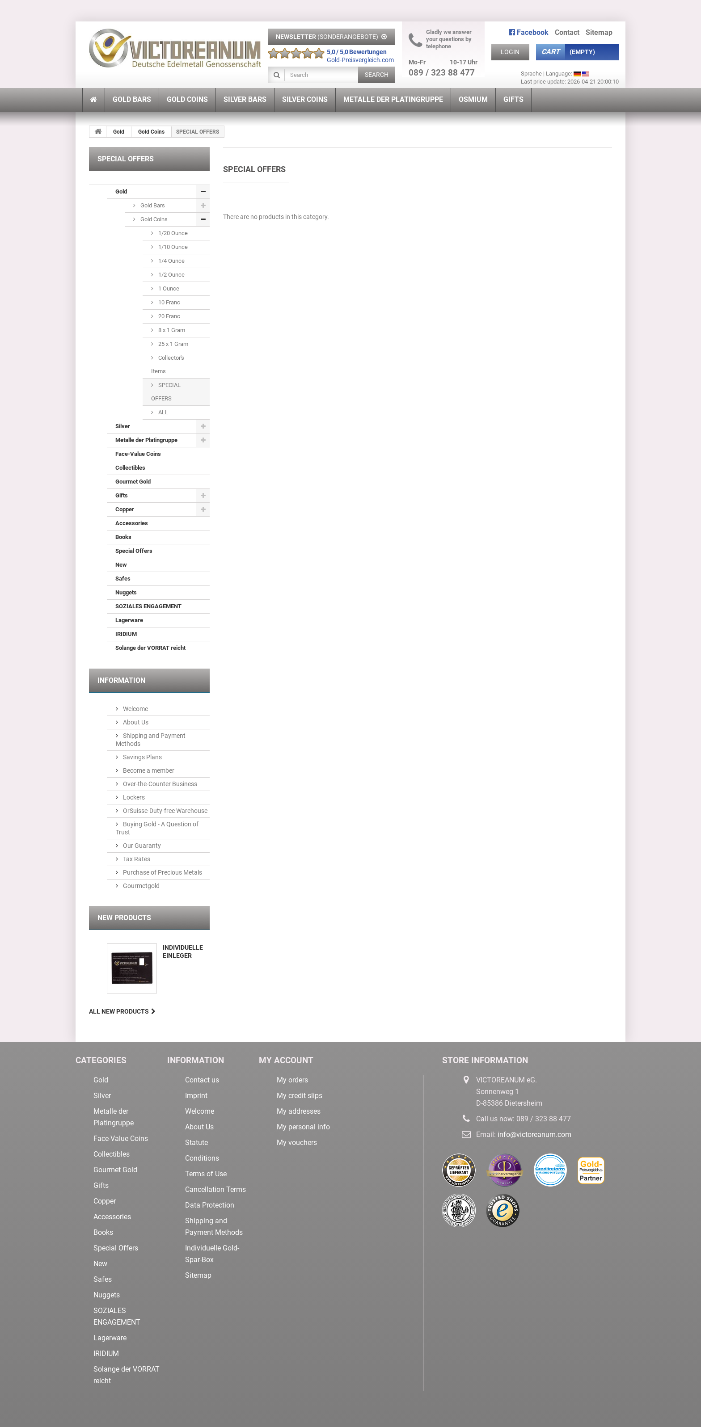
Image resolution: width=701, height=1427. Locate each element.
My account (286, 1060)
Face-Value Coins (138, 453)
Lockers (133, 797)
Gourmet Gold (133, 481)
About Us (135, 722)
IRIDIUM (126, 634)
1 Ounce (168, 288)
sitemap (599, 32)
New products (124, 917)
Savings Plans (142, 757)
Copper (124, 509)
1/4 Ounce (171, 260)
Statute (196, 1142)
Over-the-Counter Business (159, 783)
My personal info (303, 1127)
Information (121, 680)
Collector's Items (167, 364)
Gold (118, 132)
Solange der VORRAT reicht (150, 647)
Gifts (121, 495)
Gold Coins (151, 132)
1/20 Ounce (172, 233)
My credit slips (299, 1095)
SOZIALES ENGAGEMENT (148, 606)
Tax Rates (136, 859)
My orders (292, 1080)
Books (123, 537)
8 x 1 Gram (171, 330)
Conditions (202, 1158)
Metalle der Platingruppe (146, 440)
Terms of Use (206, 1174)
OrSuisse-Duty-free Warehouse (164, 810)
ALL (162, 412)
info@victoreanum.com (534, 1134)
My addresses (299, 1111)
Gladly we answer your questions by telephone (440, 39)
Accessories (131, 523)
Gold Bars (152, 205)
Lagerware (129, 620)
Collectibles (130, 467)
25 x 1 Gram (172, 344)
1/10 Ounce (172, 247)
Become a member (148, 770)
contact (567, 32)
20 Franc (168, 316)
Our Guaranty (141, 845)
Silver (122, 426)
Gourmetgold (141, 885)
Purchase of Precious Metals (162, 872)
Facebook (529, 32)
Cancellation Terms (215, 1189)
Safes (123, 578)
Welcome (135, 708)
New (121, 564)
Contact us (202, 1080)
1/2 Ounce (171, 274)
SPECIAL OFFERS (166, 392)
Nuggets (126, 592)
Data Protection (209, 1205)
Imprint (196, 1095)
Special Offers (133, 550)
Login (510, 51)
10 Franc (168, 302)
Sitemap (198, 1275)
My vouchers (297, 1142)
